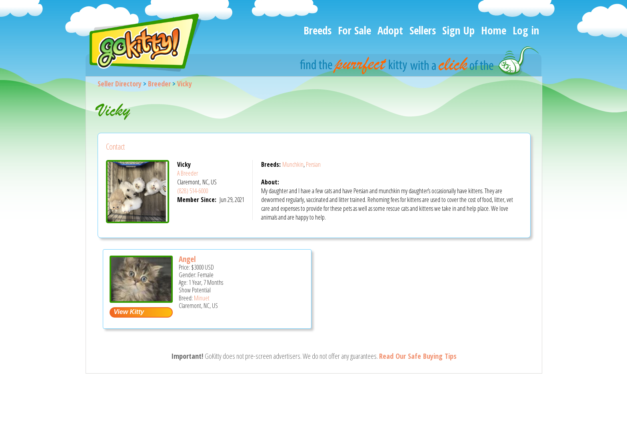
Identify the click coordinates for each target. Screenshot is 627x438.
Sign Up (458, 30)
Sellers (422, 30)
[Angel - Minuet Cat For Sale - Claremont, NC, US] (141, 299)
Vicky (184, 83)
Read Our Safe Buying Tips (418, 356)
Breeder (159, 83)
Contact (115, 146)
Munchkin (293, 164)
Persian (313, 164)
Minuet (202, 298)
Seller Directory (120, 83)
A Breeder (187, 173)
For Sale (354, 30)
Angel (187, 259)
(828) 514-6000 (192, 190)
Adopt (390, 30)
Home (493, 30)
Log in (526, 30)
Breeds (317, 30)
